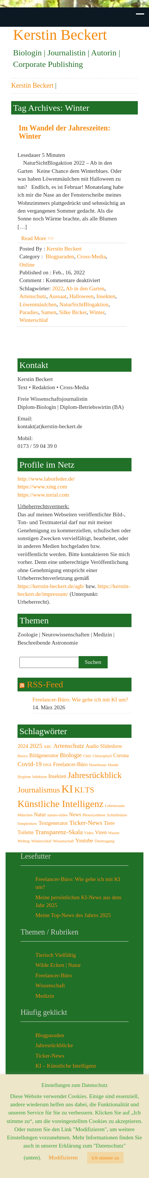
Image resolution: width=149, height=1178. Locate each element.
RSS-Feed (45, 684)
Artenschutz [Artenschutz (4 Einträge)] (68, 745)
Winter (96, 312)
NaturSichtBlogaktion (83, 304)
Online (27, 265)
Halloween (81, 296)
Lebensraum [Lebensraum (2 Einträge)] (115, 806)
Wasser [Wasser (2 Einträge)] (114, 833)
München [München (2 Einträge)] (25, 815)
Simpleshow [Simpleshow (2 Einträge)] (27, 824)
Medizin (44, 996)
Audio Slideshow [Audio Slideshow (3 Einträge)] (104, 746)
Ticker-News (49, 1056)
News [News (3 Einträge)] (75, 814)
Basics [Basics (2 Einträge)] (23, 756)
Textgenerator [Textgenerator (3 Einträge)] (53, 823)
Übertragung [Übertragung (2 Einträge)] (104, 841)
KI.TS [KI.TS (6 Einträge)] (84, 789)
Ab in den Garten (85, 288)
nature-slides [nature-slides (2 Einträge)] (57, 815)
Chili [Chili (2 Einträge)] (87, 756)
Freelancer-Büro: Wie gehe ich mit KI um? (80, 700)
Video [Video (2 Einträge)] (88, 833)
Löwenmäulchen (38, 304)
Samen (48, 312)
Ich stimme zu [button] (105, 1158)
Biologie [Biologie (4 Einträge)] (71, 755)
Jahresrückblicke (54, 1045)
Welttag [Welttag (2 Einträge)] (24, 841)
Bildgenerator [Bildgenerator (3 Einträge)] (43, 755)
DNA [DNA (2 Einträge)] (47, 765)
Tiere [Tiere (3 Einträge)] (109, 823)
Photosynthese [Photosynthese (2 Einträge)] (93, 815)
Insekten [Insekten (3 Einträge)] (57, 776)
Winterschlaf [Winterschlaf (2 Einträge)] (41, 841)
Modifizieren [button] (63, 1158)
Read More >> (37, 238)
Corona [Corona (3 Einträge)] (121, 755)
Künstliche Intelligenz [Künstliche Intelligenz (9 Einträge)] (61, 803)
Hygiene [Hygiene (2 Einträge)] (24, 777)
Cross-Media (91, 256)
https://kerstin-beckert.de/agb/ (51, 586)
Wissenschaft (50, 985)
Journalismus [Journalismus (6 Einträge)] (39, 789)
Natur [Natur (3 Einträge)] (40, 814)
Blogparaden (59, 256)
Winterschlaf (33, 320)
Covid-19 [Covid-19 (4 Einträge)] (30, 764)
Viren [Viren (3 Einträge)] (101, 832)
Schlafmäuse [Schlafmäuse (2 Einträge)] (117, 815)
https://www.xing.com (42, 487)
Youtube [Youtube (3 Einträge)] (84, 840)
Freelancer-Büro (53, 975)
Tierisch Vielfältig (55, 955)
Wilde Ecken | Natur (58, 965)
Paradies (28, 312)
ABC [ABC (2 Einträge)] (48, 747)
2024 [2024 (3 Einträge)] (23, 746)
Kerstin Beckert (32, 85)
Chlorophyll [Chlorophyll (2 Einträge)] (102, 756)
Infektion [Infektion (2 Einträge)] (39, 777)
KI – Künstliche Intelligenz (65, 1066)
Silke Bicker (73, 312)
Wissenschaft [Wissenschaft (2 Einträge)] (63, 841)
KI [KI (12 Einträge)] (67, 789)
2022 (57, 288)
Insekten (105, 296)
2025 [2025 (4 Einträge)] (35, 745)
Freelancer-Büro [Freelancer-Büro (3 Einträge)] (70, 764)
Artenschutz (32, 296)
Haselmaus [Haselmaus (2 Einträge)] (98, 765)
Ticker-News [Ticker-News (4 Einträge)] (85, 822)
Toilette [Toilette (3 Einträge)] (26, 832)
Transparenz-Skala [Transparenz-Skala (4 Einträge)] (59, 832)
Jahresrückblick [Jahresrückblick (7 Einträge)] (95, 775)
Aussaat (58, 296)
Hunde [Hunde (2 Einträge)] (113, 765)
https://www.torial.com (43, 495)
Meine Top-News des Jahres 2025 (73, 915)
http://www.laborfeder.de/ (46, 479)
